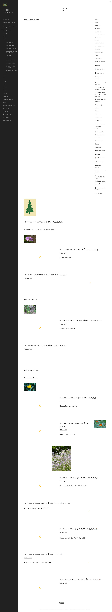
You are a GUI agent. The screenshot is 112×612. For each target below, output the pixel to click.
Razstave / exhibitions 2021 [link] (9, 105)
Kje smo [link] (5, 90)
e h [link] (5, 39)
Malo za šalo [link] (6, 117)
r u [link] (5, 84)
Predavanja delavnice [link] (8, 99)
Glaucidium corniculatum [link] (9, 56)
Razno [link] (4, 102)
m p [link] (5, 81)
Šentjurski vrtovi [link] (7, 120)
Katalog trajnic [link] (6, 33)
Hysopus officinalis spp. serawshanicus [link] (11, 71)
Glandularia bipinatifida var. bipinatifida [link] (11, 51)
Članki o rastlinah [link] (7, 114)
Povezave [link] (5, 96)
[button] (110, 2)
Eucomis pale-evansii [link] (11, 48)
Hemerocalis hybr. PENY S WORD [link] (10, 66)
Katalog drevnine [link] (7, 30)
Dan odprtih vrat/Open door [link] (10, 27)
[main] (65, 9)
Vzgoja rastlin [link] (6, 111)
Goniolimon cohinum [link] (11, 63)
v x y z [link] (5, 87)
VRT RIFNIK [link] (6, 19)
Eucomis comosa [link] (10, 45)
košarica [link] (5, 93)
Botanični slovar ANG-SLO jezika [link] (9, 23)
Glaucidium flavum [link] (10, 60)
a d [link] (5, 36)
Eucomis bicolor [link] (9, 42)
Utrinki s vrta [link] (6, 108)
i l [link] (4, 78)
